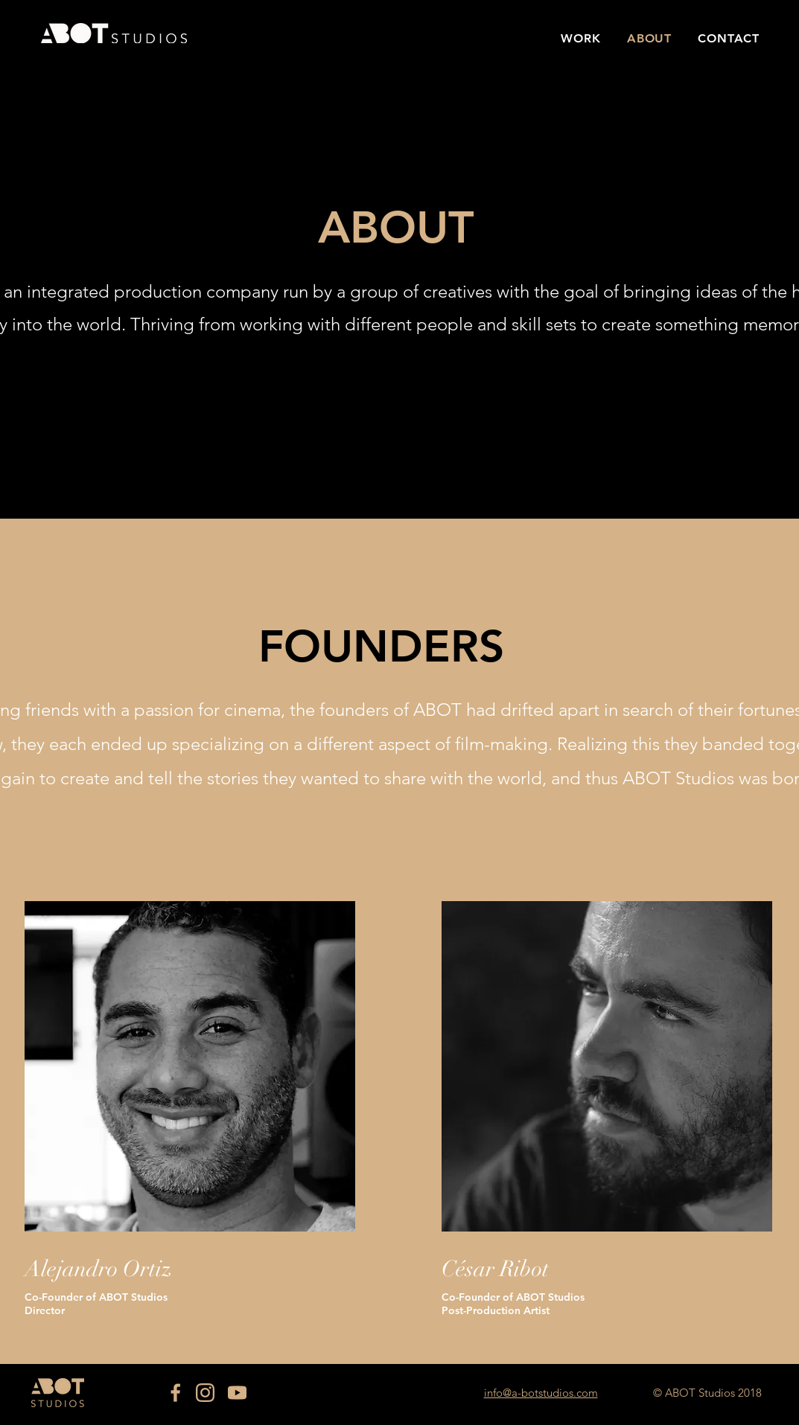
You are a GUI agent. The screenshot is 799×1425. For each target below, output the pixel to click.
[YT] (237, 1392)
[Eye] (114, 33)
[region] (190, 1066)
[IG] (205, 1392)
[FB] (173, 1392)
